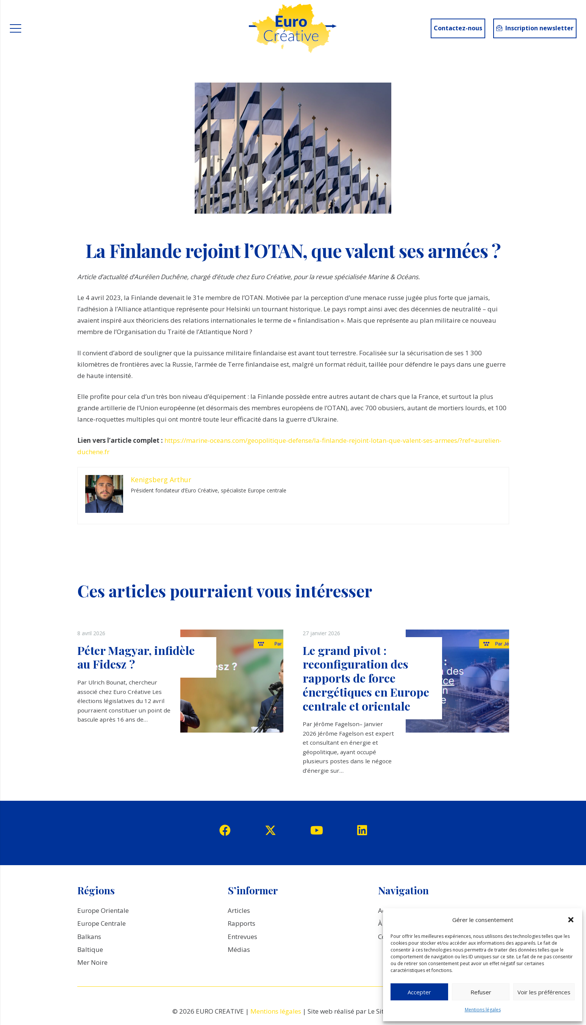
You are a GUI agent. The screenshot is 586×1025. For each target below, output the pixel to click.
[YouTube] (316, 830)
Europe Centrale (101, 923)
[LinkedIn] (362, 830)
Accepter (419, 992)
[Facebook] (225, 830)
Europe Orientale (103, 910)
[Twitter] (270, 830)
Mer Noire (92, 962)
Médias (239, 949)
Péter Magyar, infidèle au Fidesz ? (136, 657)
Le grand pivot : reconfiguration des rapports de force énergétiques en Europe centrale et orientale (366, 678)
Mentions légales (483, 1009)
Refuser (480, 992)
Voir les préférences (543, 992)
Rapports (241, 923)
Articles (239, 910)
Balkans (89, 936)
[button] (571, 919)
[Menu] (15, 28)
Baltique (90, 949)
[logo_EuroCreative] (293, 28)
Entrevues (242, 936)
